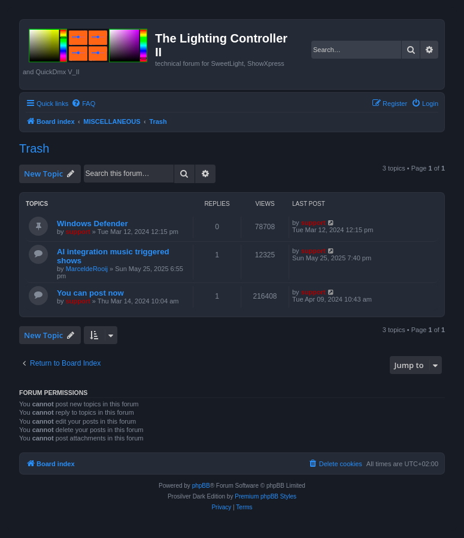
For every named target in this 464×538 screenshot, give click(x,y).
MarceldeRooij (87, 268)
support (78, 231)
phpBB (201, 485)
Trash (34, 148)
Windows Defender (92, 223)
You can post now (90, 292)
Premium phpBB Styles (265, 496)
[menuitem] (83, 103)
